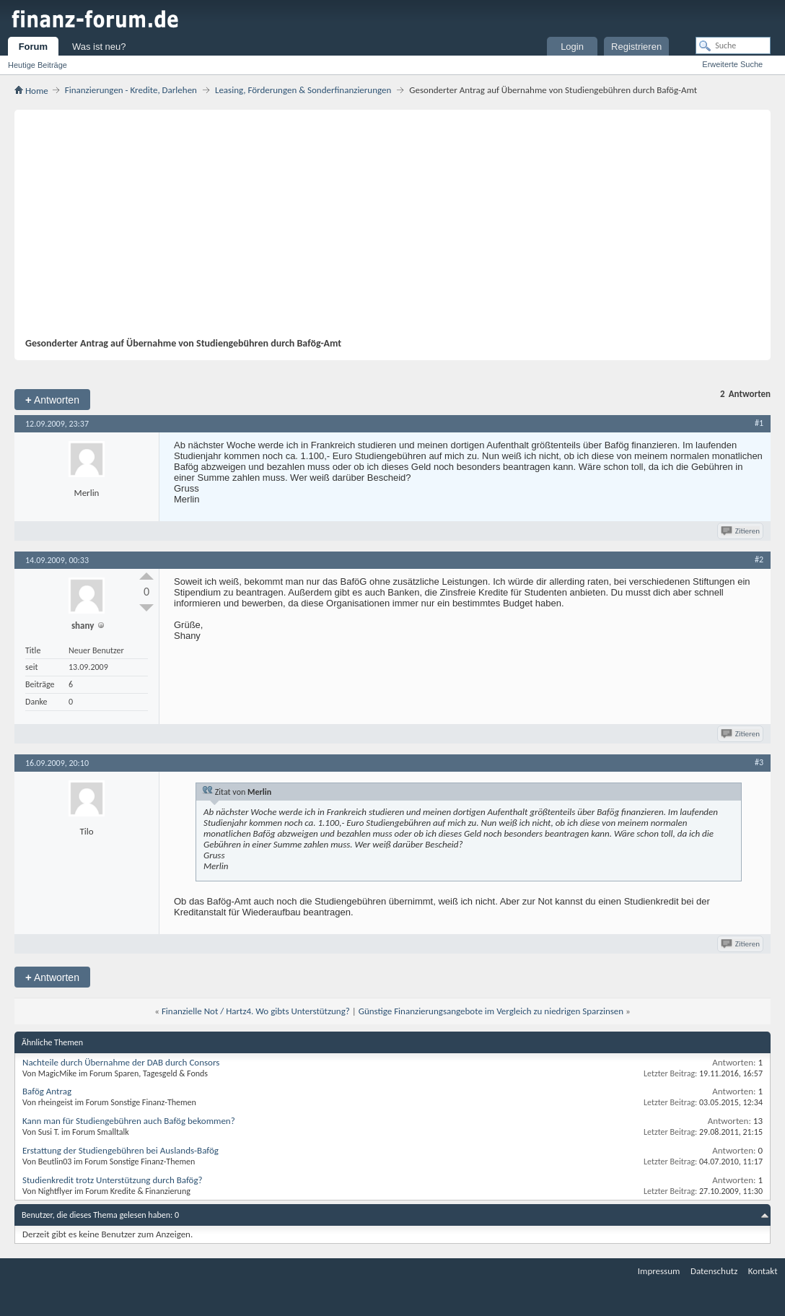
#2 (759, 559)
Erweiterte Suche (732, 64)
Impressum (659, 1270)
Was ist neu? (99, 46)
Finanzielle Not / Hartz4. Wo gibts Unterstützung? (256, 1011)
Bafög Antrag (46, 1091)
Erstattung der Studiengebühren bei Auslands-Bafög (120, 1150)
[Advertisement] (385, 229)
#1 (759, 423)
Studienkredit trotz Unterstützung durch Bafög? (112, 1180)
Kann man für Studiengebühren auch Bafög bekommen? (128, 1120)
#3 (759, 762)
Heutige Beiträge (37, 65)
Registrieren (636, 46)
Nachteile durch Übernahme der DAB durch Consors (120, 1062)
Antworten (52, 399)
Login (572, 46)
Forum (33, 46)
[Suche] (733, 45)
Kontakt (763, 1270)
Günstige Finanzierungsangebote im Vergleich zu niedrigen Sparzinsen (491, 1011)
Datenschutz (713, 1270)
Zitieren (741, 531)
